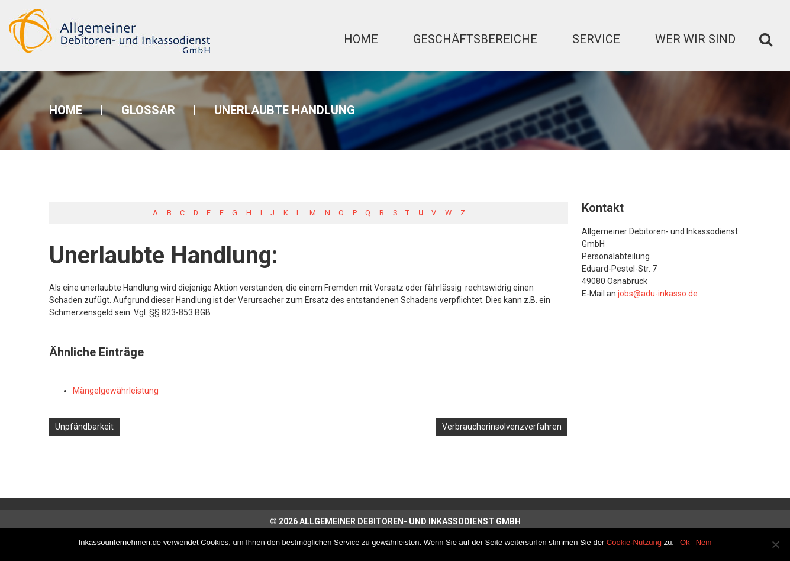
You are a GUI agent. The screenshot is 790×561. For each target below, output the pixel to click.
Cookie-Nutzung (634, 542)
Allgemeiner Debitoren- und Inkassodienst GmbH (410, 521)
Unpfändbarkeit (84, 426)
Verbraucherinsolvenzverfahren (502, 426)
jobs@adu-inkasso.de (658, 293)
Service (596, 39)
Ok (685, 542)
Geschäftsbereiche (475, 39)
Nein (704, 542)
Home (361, 39)
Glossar (148, 110)
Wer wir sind (695, 39)
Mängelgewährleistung (116, 390)
